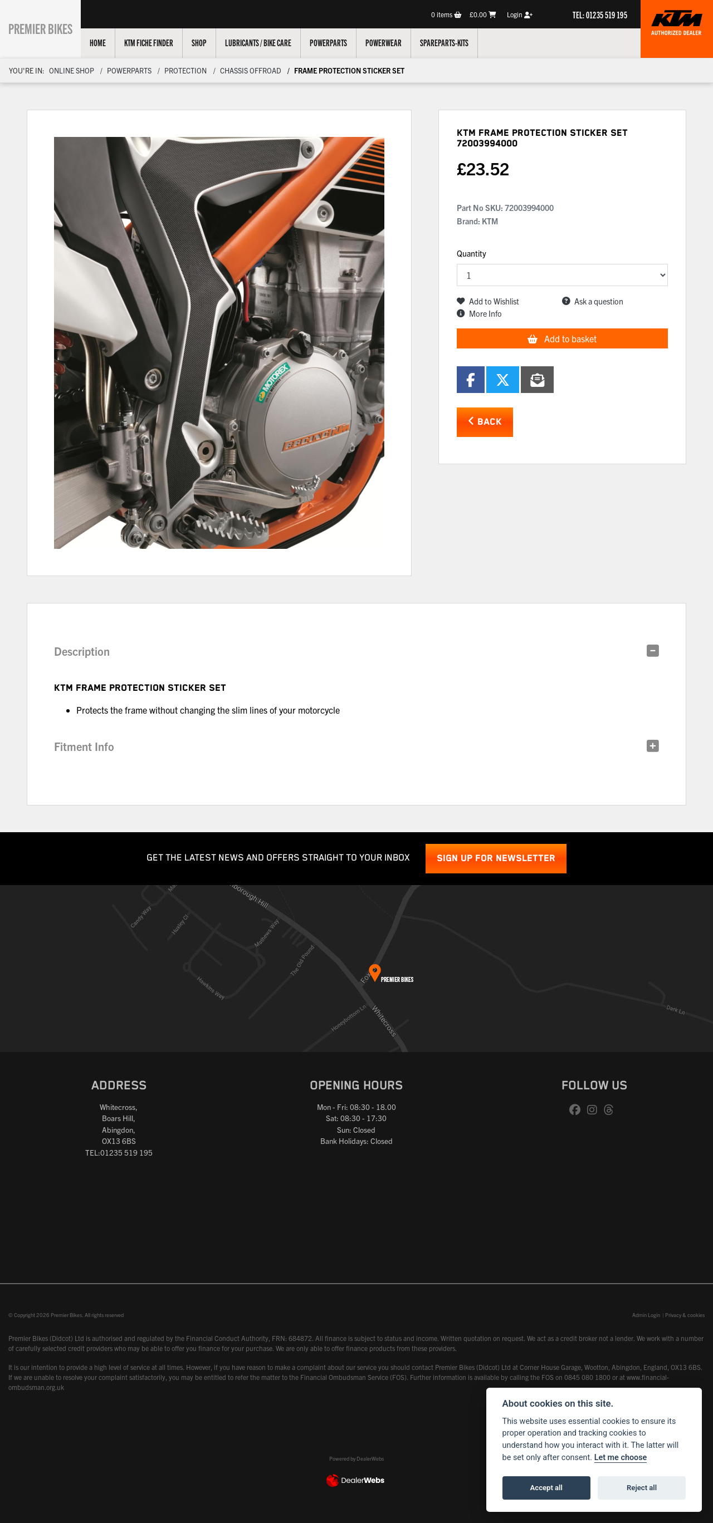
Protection (185, 70)
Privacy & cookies (685, 1314)
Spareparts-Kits (455, 42)
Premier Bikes (46, 27)
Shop (210, 42)
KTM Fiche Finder (159, 42)
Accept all (546, 1487)
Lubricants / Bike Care (269, 42)
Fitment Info (84, 746)
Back (485, 422)
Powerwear (395, 42)
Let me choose (620, 1457)
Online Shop (71, 70)
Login (520, 14)
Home (109, 42)
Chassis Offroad (250, 70)
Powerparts (339, 42)
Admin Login (646, 1314)
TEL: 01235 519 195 (600, 14)
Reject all (642, 1487)
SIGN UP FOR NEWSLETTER (496, 858)
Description (82, 651)
